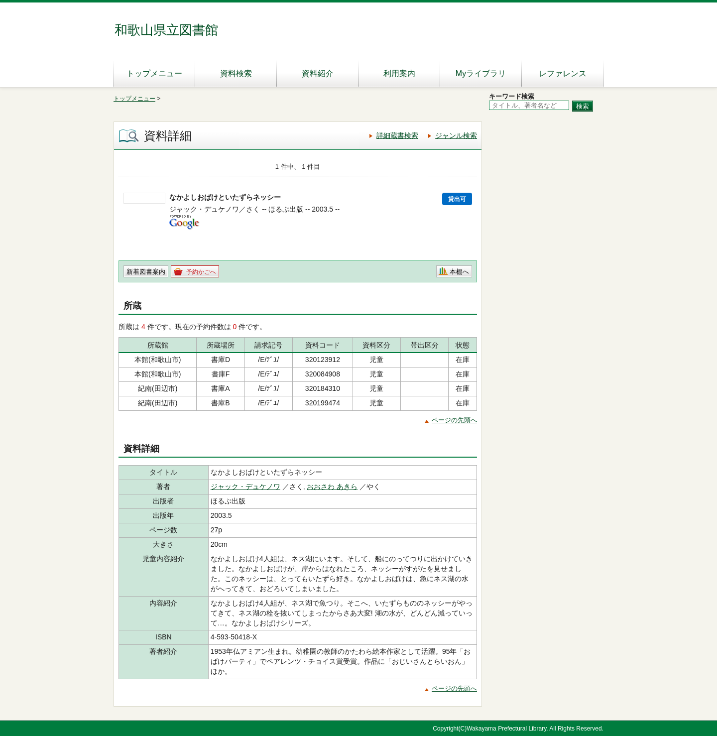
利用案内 (399, 73)
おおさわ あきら (332, 487)
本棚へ (459, 271)
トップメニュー (154, 73)
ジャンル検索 (456, 135)
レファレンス (563, 73)
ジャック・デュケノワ (245, 487)
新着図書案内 (145, 271)
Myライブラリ (481, 73)
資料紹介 (318, 73)
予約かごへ (201, 271)
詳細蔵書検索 (397, 135)
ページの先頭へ (454, 420)
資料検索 (236, 73)
